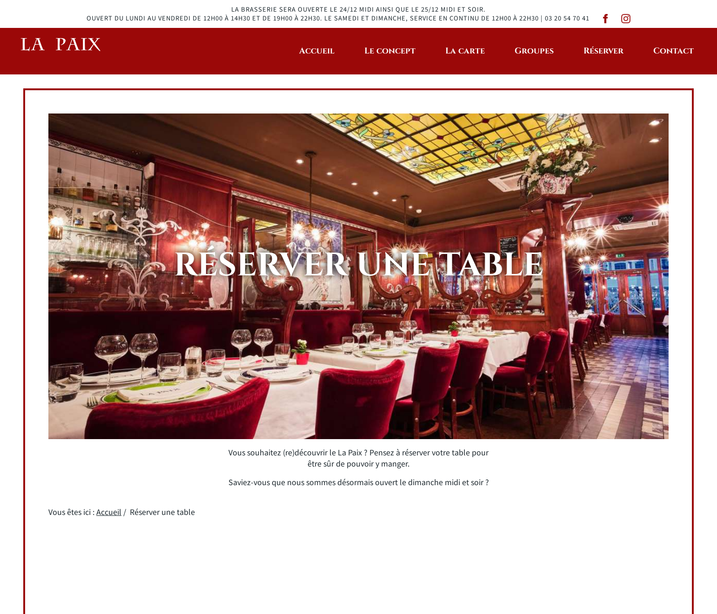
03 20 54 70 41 (567, 17)
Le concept (389, 51)
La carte (465, 51)
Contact (673, 51)
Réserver (603, 51)
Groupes (534, 51)
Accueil (317, 51)
